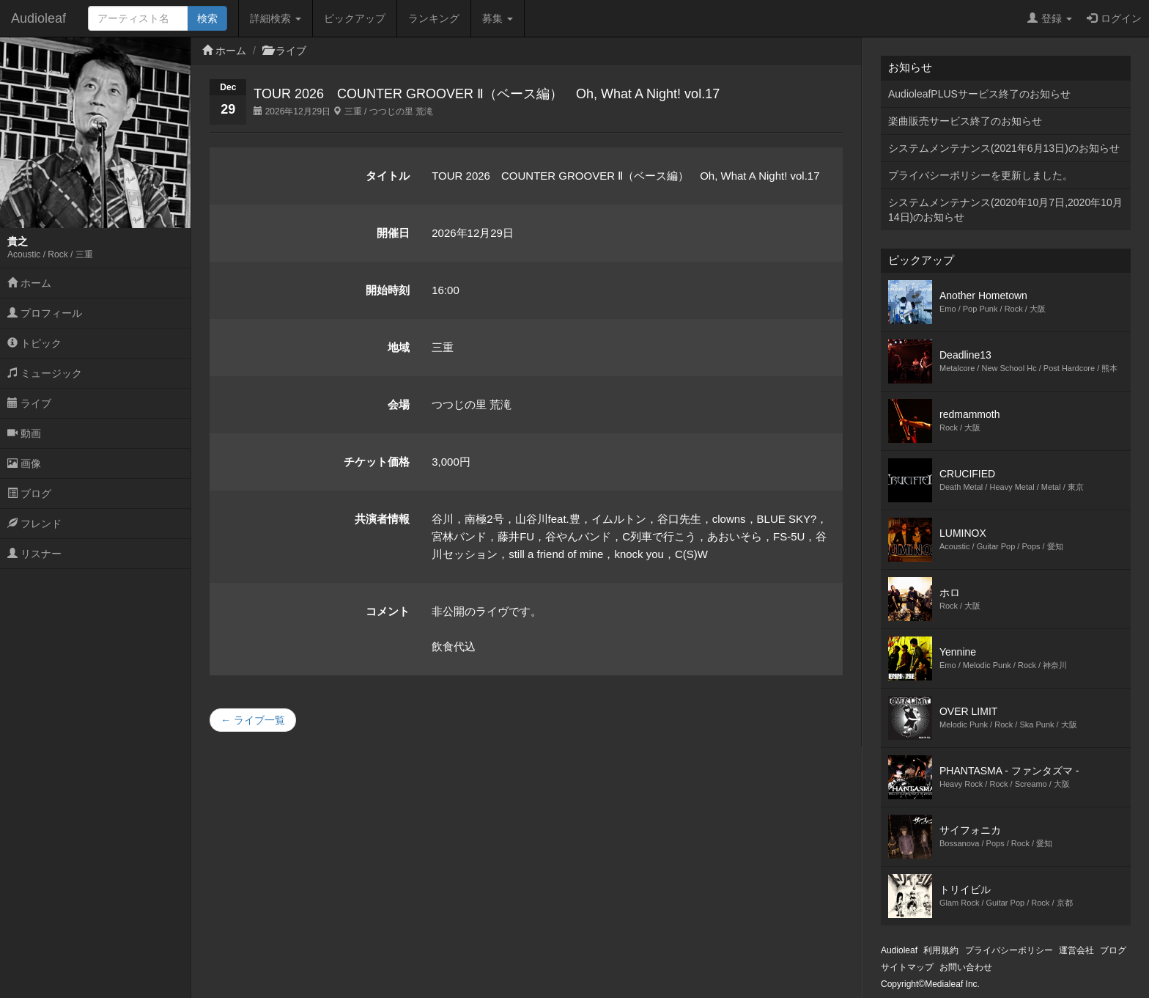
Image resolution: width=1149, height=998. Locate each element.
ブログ (29, 493)
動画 (24, 433)
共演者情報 (382, 519)
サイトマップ (907, 967)
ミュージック (44, 373)
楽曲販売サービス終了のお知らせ (965, 121)
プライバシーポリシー (1009, 950)
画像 (24, 463)
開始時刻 (388, 290)
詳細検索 (275, 18)
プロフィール (44, 313)
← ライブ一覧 (253, 720)
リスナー (34, 553)
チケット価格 (377, 461)
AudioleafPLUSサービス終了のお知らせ (979, 94)
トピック (34, 343)
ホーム (29, 283)
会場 (399, 404)
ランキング (433, 18)
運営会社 (1076, 950)
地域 (399, 347)
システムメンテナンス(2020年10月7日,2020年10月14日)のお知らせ (1005, 210)
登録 (1049, 18)
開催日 (393, 233)
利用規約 (940, 950)
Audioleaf (38, 18)
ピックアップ (354, 18)
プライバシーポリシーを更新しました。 (980, 175)
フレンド (34, 523)
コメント (388, 611)
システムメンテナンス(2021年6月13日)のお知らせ (1004, 148)
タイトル (388, 175)
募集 (497, 18)
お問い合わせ (965, 967)
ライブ (29, 403)
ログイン (1114, 18)
